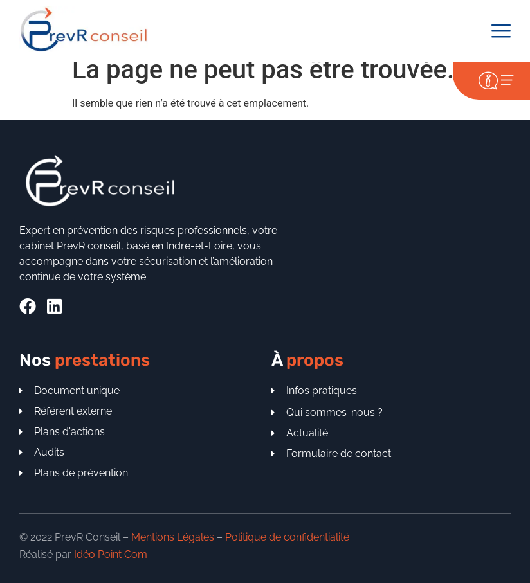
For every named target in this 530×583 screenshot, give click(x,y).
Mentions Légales (172, 537)
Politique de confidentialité (287, 537)
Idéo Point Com (110, 554)
